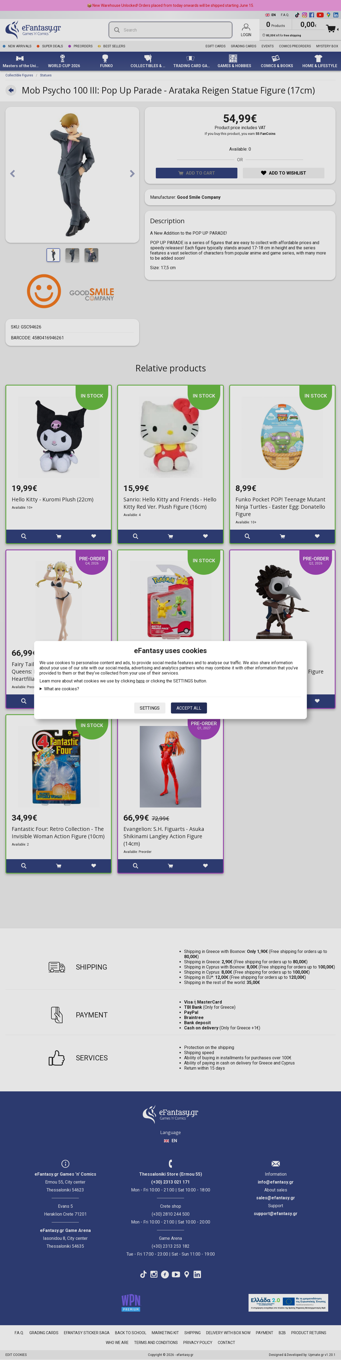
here (140, 681)
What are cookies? (61, 688)
